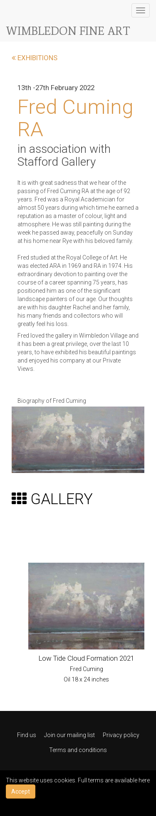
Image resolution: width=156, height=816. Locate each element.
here (144, 780)
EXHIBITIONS (34, 58)
